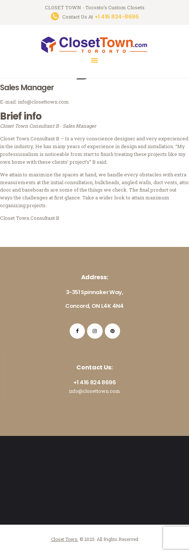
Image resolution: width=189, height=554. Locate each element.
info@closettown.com (94, 391)
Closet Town (65, 539)
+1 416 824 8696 (94, 382)
